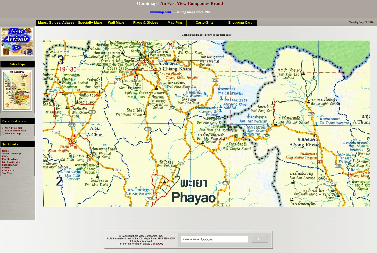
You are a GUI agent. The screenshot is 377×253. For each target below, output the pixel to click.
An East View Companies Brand (191, 3)
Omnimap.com (159, 12)
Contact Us (157, 243)
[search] (214, 239)
